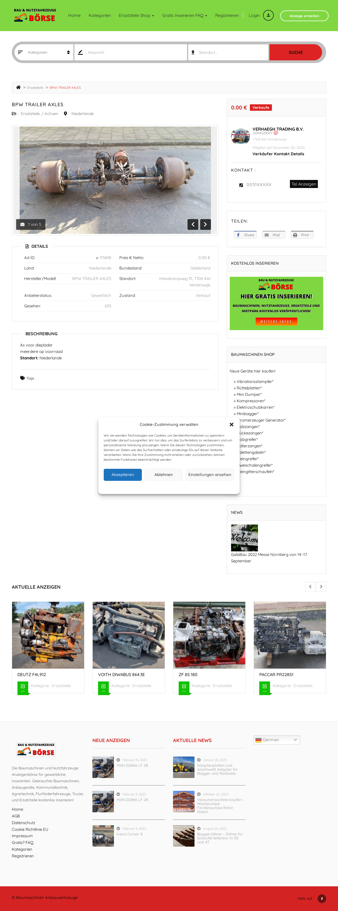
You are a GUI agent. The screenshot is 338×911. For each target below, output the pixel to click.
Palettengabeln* (251, 452)
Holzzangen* (248, 426)
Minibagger (247, 413)
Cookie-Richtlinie (148, 487)
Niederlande (82, 113)
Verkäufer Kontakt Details (278, 153)
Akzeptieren (123, 474)
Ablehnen (163, 474)
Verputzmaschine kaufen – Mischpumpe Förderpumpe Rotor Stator (220, 805)
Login (261, 15)
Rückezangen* (250, 433)
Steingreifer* (248, 458)
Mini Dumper (248, 394)
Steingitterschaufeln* (255, 471)
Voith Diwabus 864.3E (121, 674)
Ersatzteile (35, 88)
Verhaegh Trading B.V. (278, 129)
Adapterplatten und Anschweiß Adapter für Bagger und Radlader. (217, 769)
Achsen (51, 113)
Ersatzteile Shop (136, 15)
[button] (231, 424)
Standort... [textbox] (208, 52)
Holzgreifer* (247, 439)
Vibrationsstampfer (254, 381)
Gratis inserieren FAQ (184, 15)
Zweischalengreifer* (255, 465)
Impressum (193, 487)
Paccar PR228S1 (276, 674)
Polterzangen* (250, 445)
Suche (296, 52)
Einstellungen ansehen (209, 474)
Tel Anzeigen (304, 184)
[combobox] (228, 52)
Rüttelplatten (248, 387)
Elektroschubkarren (255, 407)
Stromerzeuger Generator (260, 420)
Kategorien (100, 15)
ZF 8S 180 (188, 674)
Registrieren (227, 15)
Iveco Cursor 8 (130, 834)
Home (74, 15)
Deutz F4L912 (31, 674)
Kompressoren (250, 400)
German (267, 740)
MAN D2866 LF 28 (132, 765)
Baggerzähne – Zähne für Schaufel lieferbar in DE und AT (220, 838)
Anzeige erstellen (304, 16)
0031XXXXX (259, 184)
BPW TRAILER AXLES (37, 104)
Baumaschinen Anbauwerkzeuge (46, 897)
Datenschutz (173, 487)
